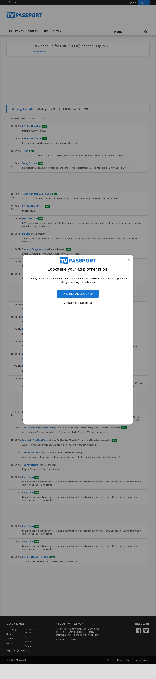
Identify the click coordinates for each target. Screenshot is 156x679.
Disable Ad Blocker (78, 293)
